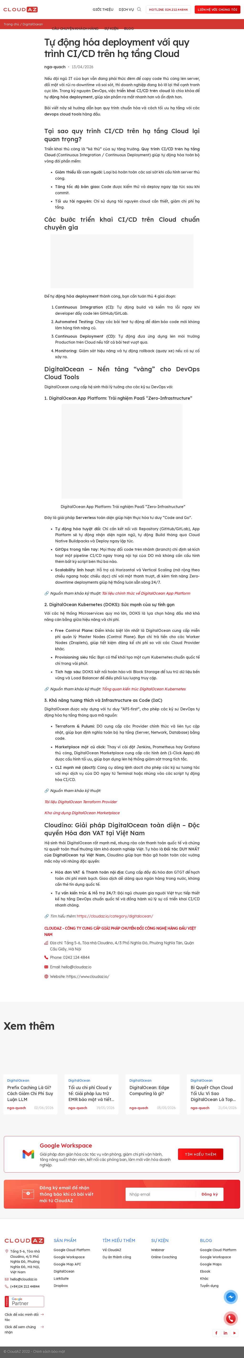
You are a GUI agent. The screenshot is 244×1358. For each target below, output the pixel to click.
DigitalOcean (33, 24)
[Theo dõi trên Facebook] (216, 1333)
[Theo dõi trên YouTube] (234, 1333)
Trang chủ (11, 24)
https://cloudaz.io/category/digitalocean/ (115, 916)
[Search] (139, 8)
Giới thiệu (103, 9)
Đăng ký (210, 1194)
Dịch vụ (126, 9)
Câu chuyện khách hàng (75, 28)
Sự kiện (111, 28)
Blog (129, 28)
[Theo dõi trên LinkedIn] (225, 1333)
